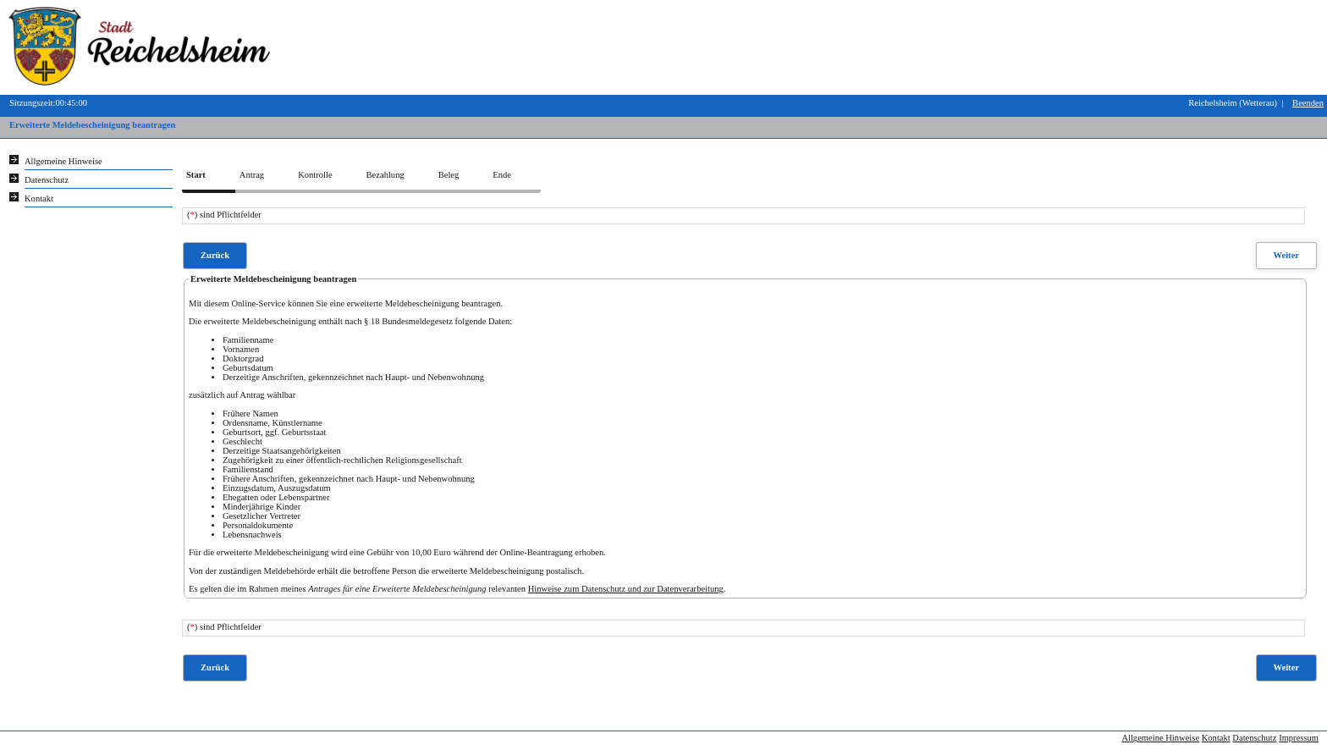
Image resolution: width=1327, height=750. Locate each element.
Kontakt (1216, 737)
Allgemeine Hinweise (1160, 737)
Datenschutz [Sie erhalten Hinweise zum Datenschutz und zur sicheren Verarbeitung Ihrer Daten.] (47, 180)
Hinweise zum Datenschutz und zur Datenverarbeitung (626, 588)
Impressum (1299, 737)
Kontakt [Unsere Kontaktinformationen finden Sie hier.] (39, 198)
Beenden (1308, 103)
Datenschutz (1254, 737)
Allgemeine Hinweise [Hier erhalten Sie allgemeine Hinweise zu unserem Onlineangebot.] (63, 161)
